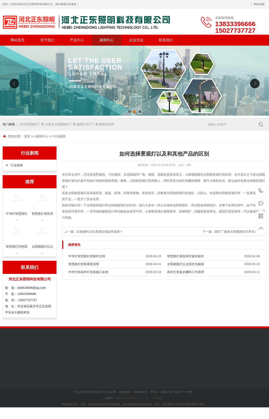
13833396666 (261, 190)
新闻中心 (107, 40)
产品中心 (77, 40)
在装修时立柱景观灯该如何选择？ (100, 231)
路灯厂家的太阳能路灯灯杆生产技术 (239, 231)
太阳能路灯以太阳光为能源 (185, 264)
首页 (27, 136)
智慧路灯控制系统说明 (83, 264)
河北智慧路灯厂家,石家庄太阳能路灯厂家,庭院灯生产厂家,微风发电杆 (67, 124)
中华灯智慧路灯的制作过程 (86, 256)
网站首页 (18, 40)
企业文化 (136, 40)
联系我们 (166, 40)
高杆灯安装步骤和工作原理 (185, 272)
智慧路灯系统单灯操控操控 (185, 256)
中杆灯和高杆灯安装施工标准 (88, 272)
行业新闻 (59, 136)
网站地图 (259, 4)
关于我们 (47, 40)
